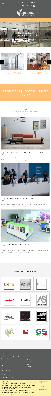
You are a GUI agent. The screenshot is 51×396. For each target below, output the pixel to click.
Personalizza (43, 389)
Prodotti (29, 362)
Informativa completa (8, 394)
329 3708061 (26, 6)
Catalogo (25, 20)
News (28, 364)
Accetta (43, 383)
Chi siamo (29, 357)
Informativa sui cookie (7, 377)
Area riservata (5, 375)
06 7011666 (28, 2)
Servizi (28, 359)
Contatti (29, 366)
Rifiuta (43, 386)
